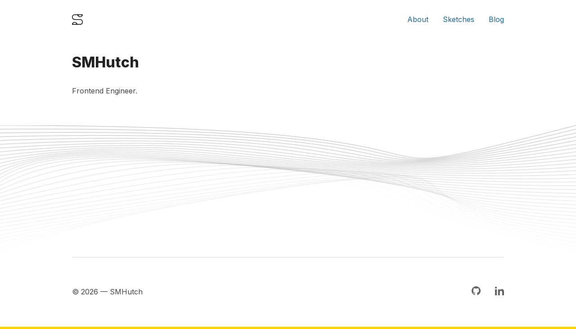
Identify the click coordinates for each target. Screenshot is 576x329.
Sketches (458, 19)
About (417, 19)
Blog (496, 19)
